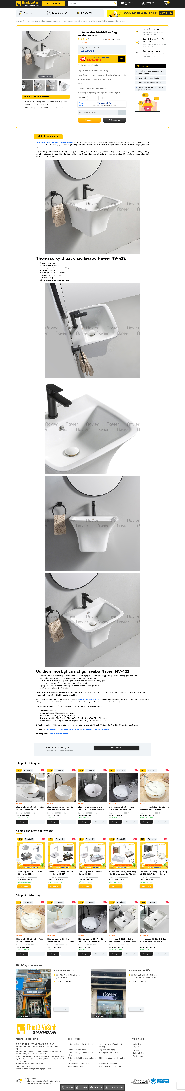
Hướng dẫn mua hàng (108, 1063)
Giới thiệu (136, 1044)
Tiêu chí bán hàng (75, 1066)
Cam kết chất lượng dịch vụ (79, 1063)
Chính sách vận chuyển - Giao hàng (80, 1054)
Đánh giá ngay (116, 748)
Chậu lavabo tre (89, 729)
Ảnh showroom (33, 1016)
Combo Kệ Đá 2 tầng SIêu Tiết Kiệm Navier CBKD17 (60, 873)
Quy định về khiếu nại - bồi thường (110, 1045)
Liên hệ (135, 1047)
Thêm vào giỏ (37, 822)
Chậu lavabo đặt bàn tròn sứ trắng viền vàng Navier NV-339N (30, 808)
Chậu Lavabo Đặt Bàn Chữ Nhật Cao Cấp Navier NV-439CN (153, 940)
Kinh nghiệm (138, 1053)
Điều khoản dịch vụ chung (110, 1066)
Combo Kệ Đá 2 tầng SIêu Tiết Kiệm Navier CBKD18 (29, 873)
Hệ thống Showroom (127, 4)
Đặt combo (24, 886)
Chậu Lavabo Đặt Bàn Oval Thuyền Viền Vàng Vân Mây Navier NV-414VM (61, 940)
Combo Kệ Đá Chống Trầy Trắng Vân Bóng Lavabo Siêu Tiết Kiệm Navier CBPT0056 (122, 873)
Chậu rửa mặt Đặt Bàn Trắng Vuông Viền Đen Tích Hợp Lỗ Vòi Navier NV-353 (122, 940)
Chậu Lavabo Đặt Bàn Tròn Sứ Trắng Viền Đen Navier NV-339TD (123, 808)
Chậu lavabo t (65, 729)
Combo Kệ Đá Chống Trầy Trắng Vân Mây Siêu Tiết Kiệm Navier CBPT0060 (153, 873)
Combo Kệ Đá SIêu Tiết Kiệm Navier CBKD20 (90, 873)
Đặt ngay (22, 822)
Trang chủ (20, 21)
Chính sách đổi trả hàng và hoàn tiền (82, 1059)
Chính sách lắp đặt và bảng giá (81, 1044)
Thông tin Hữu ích (148, 4)
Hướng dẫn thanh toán (108, 1053)
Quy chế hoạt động (107, 1050)
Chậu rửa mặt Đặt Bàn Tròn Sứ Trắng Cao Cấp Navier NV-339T (91, 808)
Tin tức (135, 1050)
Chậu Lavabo (33, 21)
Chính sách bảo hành (77, 1050)
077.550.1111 (65, 981)
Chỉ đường (61, 1009)
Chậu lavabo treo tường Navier (75, 21)
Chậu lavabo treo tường (50, 21)
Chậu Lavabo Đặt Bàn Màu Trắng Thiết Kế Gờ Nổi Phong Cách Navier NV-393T (61, 808)
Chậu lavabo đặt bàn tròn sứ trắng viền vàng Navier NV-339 (154, 808)
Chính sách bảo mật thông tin (112, 1058)
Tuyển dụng (137, 1056)
